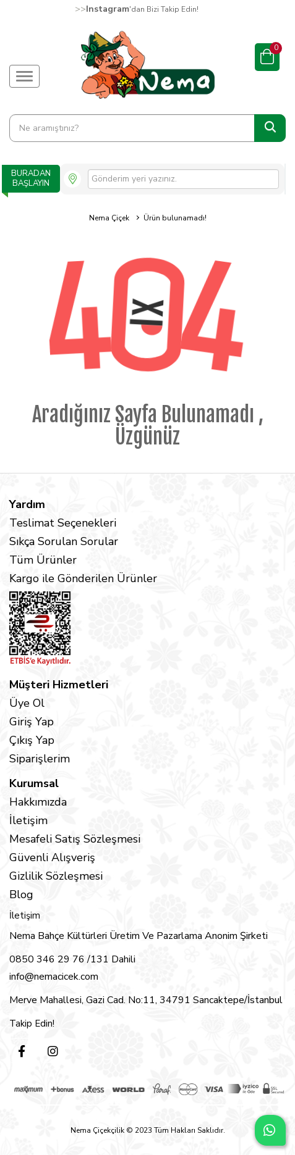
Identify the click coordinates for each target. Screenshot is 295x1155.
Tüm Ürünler (43, 559)
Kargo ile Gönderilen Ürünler (83, 578)
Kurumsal (34, 783)
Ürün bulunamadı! (175, 218)
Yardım (27, 504)
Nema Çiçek (109, 218)
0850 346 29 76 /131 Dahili (72, 959)
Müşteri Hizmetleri (58, 684)
